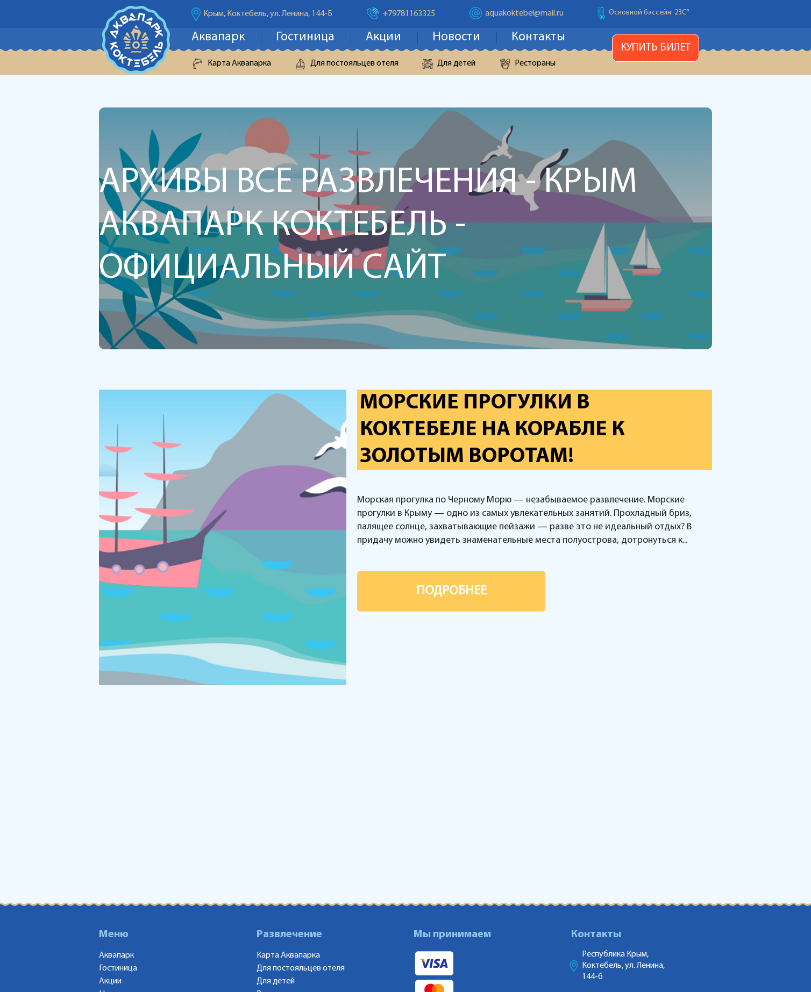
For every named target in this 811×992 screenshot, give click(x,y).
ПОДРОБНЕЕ (451, 591)
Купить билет (656, 47)
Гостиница (305, 37)
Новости (456, 37)
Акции (383, 37)
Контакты (538, 37)
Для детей (456, 63)
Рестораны (535, 63)
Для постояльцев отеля (354, 63)
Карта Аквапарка (239, 63)
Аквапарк (218, 37)
